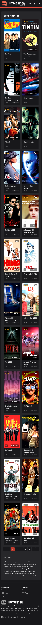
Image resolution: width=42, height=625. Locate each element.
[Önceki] (8, 549)
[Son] (37, 549)
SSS (23, 596)
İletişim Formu (27, 590)
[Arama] (30, 4)
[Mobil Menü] (39, 3)
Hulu (2, 596)
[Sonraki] (33, 549)
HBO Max (4, 593)
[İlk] (5, 549)
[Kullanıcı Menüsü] (35, 4)
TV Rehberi (26, 593)
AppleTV (4, 590)
